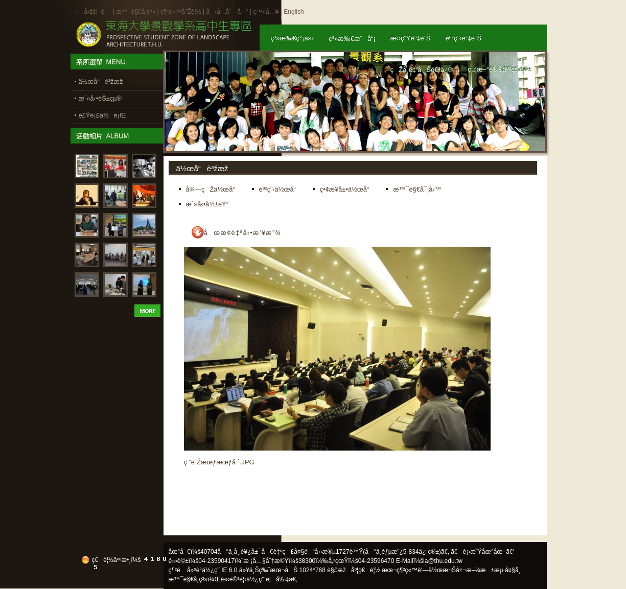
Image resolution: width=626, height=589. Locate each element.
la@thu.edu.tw (442, 560)
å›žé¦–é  (97, 11)
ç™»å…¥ (266, 11)
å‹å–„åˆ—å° (227, 11)
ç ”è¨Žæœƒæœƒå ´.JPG (219, 462)
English (294, 11)
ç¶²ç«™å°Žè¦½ (180, 11)
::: (76, 11)
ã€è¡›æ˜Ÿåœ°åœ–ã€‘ (482, 551)
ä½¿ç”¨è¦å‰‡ (267, 579)
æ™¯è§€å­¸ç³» (136, 11)
